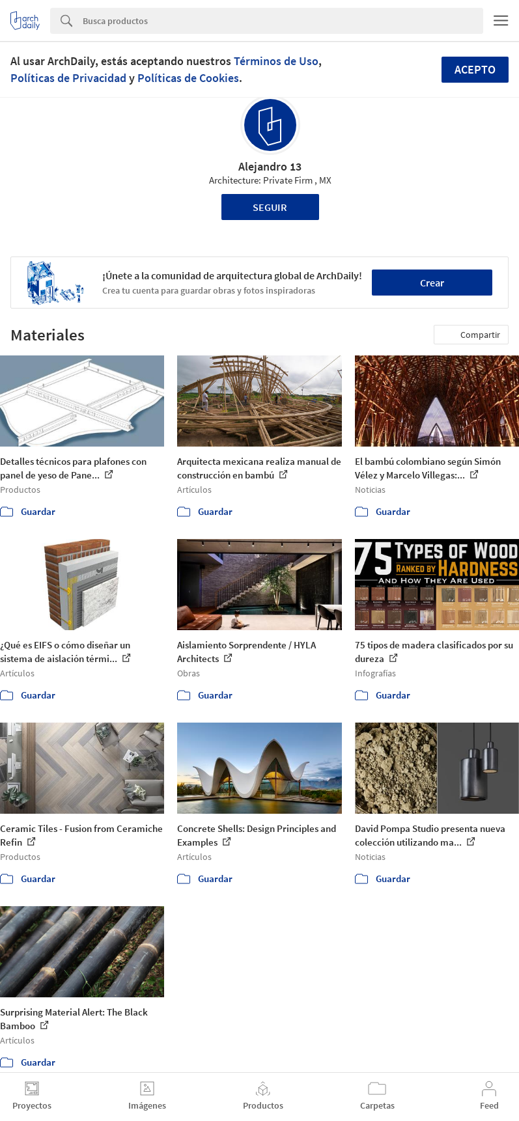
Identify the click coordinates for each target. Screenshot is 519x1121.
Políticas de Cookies (188, 77)
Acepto (475, 69)
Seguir (270, 207)
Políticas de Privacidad (68, 77)
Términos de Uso (276, 60)
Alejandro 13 (270, 166)
